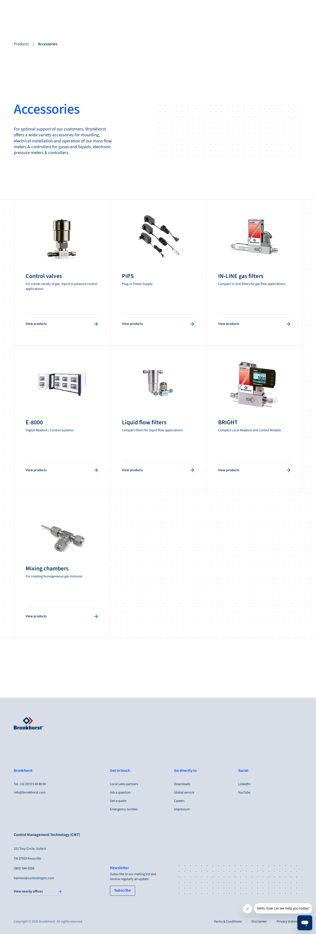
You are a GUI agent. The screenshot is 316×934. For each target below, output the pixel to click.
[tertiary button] (122, 891)
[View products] (62, 324)
